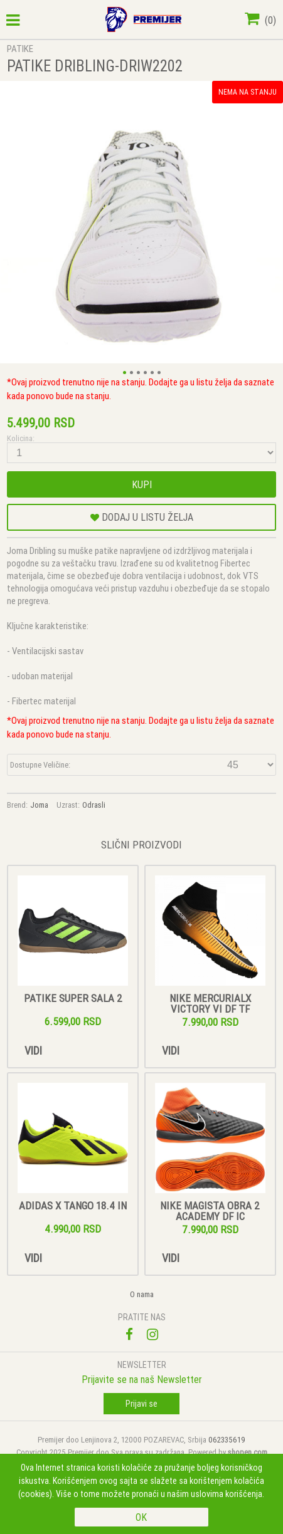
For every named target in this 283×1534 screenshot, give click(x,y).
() (260, 20)
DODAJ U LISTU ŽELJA (141, 517)
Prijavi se (141, 1403)
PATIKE (20, 49)
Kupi (142, 484)
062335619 (226, 1439)
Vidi (33, 1050)
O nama (142, 1294)
